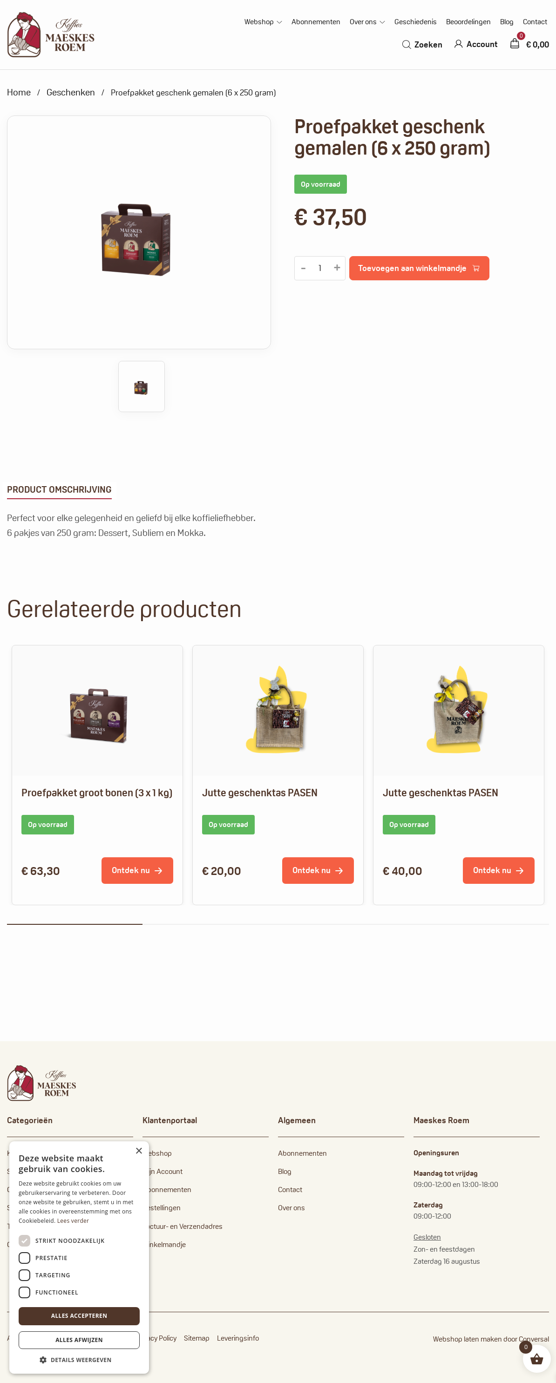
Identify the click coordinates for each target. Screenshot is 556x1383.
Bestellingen (161, 1207)
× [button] (138, 1151)
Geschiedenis (415, 22)
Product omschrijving (59, 489)
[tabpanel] (97, 775)
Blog (507, 22)
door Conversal (526, 1339)
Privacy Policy (156, 1338)
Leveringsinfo (238, 1338)
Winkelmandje (164, 1244)
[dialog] (79, 1257)
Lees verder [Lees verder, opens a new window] (73, 1221)
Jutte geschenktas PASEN (260, 792)
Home (19, 92)
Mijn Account (162, 1171)
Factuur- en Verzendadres (182, 1226)
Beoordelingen (468, 22)
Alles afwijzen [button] (79, 1340)
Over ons (363, 22)
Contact (535, 22)
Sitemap (197, 1338)
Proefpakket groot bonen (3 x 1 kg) (96, 792)
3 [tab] (346, 924)
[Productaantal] (320, 268)
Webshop (259, 22)
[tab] (59, 490)
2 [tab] (210, 924)
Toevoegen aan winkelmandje (412, 268)
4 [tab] (481, 924)
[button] (79, 1359)
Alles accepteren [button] (79, 1316)
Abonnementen (316, 22)
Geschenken (71, 92)
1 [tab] (74, 924)
